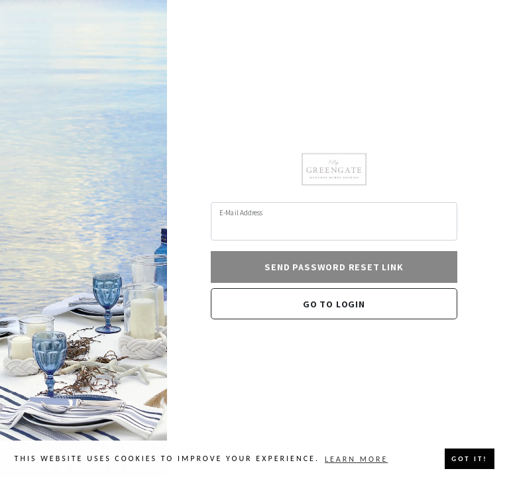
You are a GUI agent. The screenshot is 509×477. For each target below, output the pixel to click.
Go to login (334, 303)
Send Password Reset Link (333, 266)
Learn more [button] (356, 459)
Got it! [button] (469, 458)
